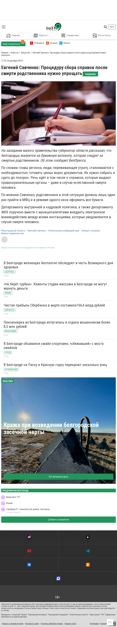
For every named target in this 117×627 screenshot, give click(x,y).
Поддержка (94, 624)
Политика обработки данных (52, 624)
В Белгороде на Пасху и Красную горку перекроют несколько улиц (55, 365)
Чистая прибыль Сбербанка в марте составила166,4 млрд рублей (54, 305)
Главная (13, 35)
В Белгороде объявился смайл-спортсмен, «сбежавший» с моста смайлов (54, 346)
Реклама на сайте (32, 624)
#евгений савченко (36, 230)
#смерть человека (91, 230)
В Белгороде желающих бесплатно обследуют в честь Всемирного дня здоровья (58, 265)
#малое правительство (12, 233)
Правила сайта (70, 624)
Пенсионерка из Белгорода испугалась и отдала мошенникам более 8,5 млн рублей (57, 324)
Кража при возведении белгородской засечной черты (51, 428)
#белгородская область (13, 230)
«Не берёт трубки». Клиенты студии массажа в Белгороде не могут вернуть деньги (55, 286)
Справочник (70, 35)
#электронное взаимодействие (63, 230)
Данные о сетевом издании (12, 624)
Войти (112, 27)
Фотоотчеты (101, 35)
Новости (40, 35)
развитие (104, 624)
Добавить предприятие (58, 519)
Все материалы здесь (58, 476)
